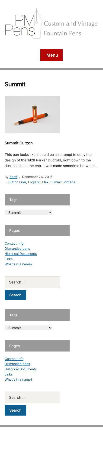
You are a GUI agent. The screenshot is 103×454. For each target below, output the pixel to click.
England (34, 182)
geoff (13, 177)
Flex (45, 182)
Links (9, 259)
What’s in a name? (18, 264)
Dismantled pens (17, 248)
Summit (56, 182)
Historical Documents (21, 254)
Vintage (69, 182)
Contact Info (14, 243)
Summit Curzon (19, 143)
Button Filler (17, 182)
